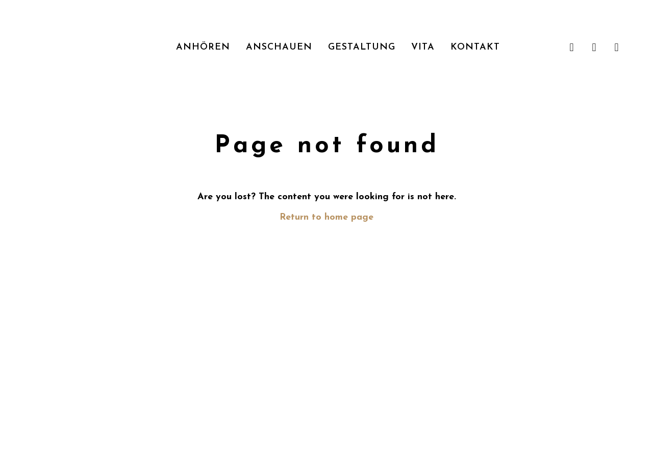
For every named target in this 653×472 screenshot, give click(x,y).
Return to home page (326, 217)
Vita (423, 47)
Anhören (203, 47)
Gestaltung (361, 47)
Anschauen (279, 47)
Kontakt (475, 47)
